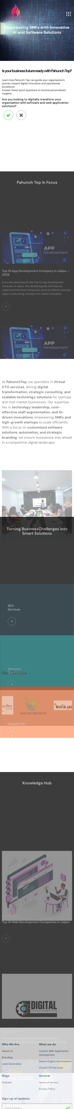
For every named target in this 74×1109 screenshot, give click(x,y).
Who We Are (10, 1098)
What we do (47, 1098)
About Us (7, 1105)
